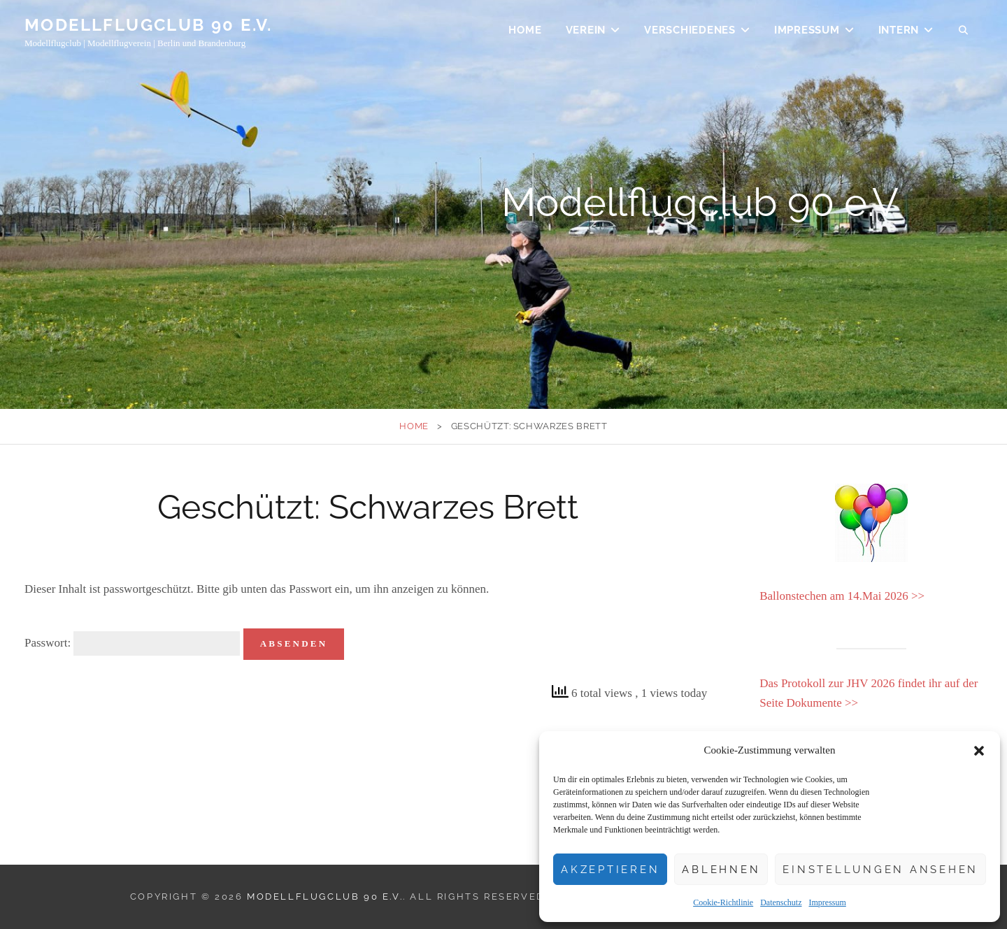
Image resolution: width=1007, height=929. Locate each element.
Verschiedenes (690, 32)
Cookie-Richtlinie (723, 902)
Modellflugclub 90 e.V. (148, 27)
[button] (979, 751)
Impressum (826, 902)
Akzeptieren (610, 869)
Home (524, 32)
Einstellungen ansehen (880, 869)
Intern (899, 32)
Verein (586, 32)
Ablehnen (721, 869)
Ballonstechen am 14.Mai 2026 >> (841, 596)
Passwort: (132, 643)
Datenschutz (780, 902)
